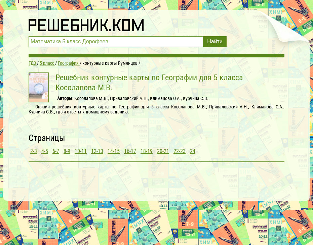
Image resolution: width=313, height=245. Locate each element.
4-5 (44, 151)
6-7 (55, 151)
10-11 (81, 151)
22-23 (179, 151)
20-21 (163, 151)
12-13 (97, 151)
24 (192, 151)
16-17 (130, 151)
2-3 (33, 151)
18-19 (147, 151)
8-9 (67, 151)
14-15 (114, 151)
